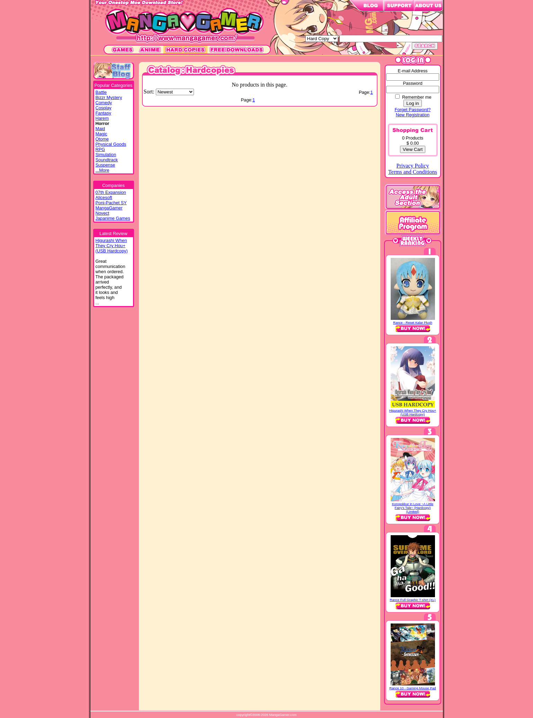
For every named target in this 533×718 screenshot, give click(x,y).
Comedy (104, 102)
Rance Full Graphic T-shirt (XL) (412, 600)
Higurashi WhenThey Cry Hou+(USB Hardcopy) (112, 245)
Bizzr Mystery (109, 97)
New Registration (412, 114)
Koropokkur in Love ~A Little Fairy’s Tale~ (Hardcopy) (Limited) (413, 507)
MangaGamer (109, 207)
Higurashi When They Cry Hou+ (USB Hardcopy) (412, 412)
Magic (101, 133)
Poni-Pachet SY (111, 202)
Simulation (106, 154)
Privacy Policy (413, 166)
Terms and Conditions (412, 172)
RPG (100, 149)
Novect (102, 213)
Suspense (105, 165)
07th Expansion (111, 192)
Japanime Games (113, 218)
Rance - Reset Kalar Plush (412, 322)
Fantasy (104, 113)
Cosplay (104, 107)
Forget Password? (413, 109)
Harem (102, 118)
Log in (412, 103)
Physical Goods (111, 144)
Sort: (150, 92)
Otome (102, 139)
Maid (100, 128)
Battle (101, 92)
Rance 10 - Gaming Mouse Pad (412, 688)
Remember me (417, 97)
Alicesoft (104, 197)
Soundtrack (107, 159)
